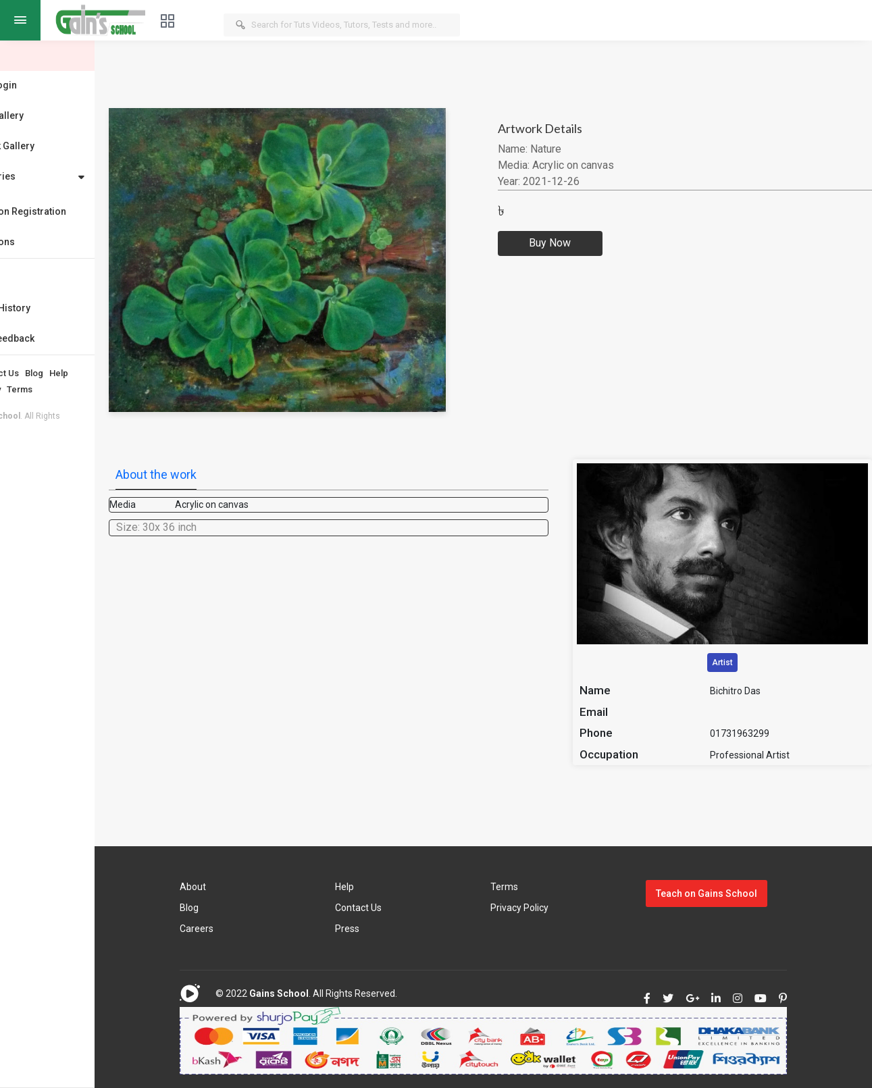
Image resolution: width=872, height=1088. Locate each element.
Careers (257, 928)
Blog (102, 373)
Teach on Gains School (726, 893)
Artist (736, 662)
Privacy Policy (39, 389)
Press (394, 928)
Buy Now (590, 243)
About (23, 373)
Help (126, 373)
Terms (87, 389)
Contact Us (64, 373)
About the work (223, 474)
